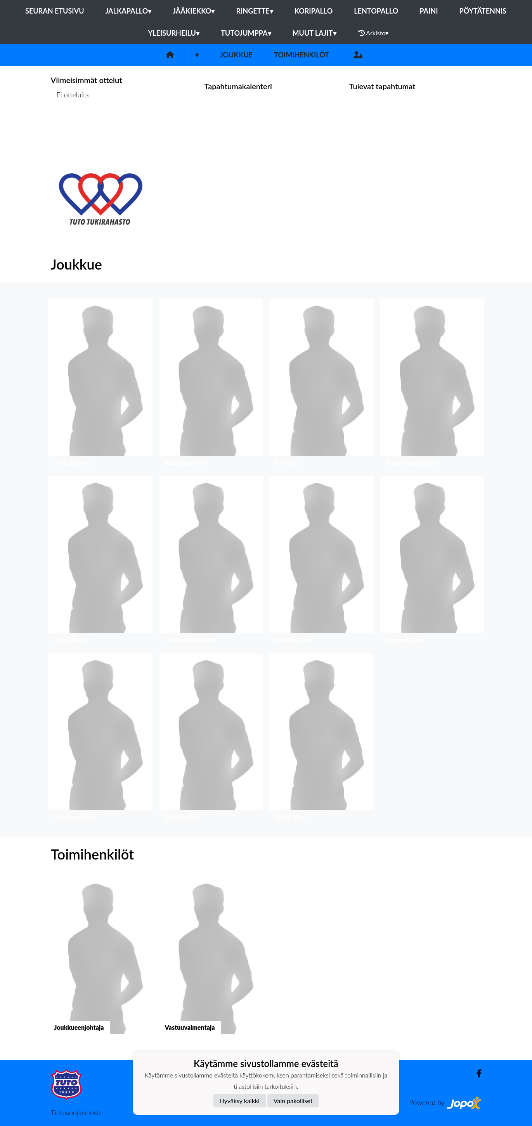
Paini (428, 11)
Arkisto (374, 33)
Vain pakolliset (293, 1100)
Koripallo (314, 11)
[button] (100, 384)
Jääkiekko (194, 11)
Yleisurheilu (173, 33)
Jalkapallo (129, 11)
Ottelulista (70, 124)
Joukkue (236, 54)
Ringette (254, 11)
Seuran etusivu (54, 11)
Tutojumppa (246, 33)
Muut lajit (314, 33)
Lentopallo (376, 11)
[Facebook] (476, 1073)
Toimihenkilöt (301, 54)
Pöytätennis (482, 11)
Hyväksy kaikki (240, 1100)
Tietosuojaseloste (77, 1112)
